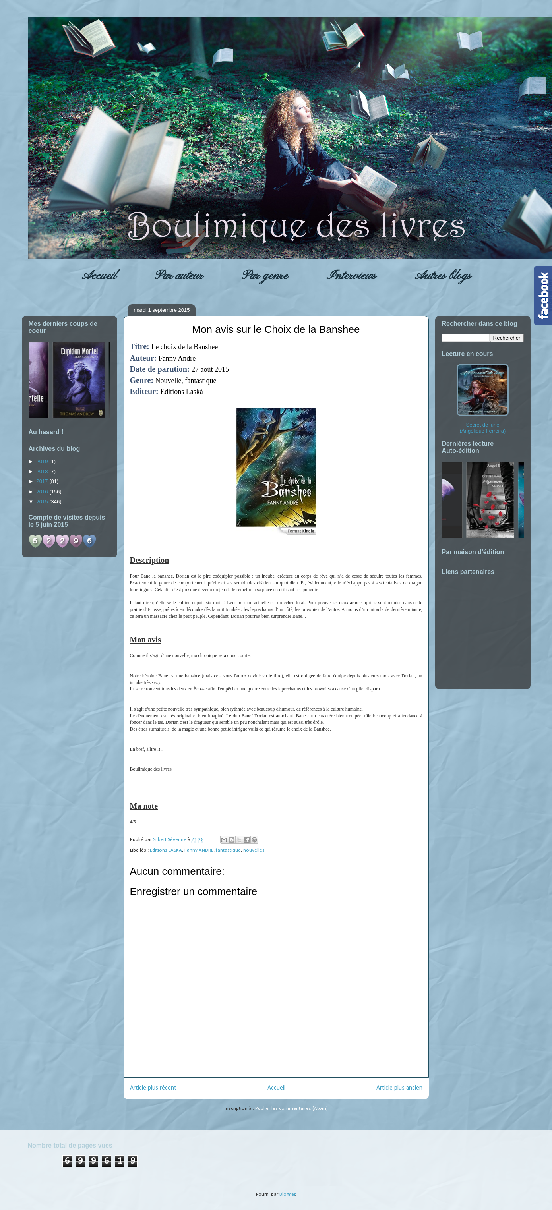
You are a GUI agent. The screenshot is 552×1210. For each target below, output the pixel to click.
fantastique (228, 850)
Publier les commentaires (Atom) (291, 1108)
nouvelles (254, 850)
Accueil (98, 276)
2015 (43, 501)
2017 (43, 481)
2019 (43, 461)
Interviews (351, 276)
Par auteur (179, 276)
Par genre (265, 276)
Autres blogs (442, 276)
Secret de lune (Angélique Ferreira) (483, 399)
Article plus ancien (399, 1088)
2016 (43, 492)
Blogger (287, 1194)
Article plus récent (153, 1088)
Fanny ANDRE (198, 850)
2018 (43, 471)
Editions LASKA (166, 850)
